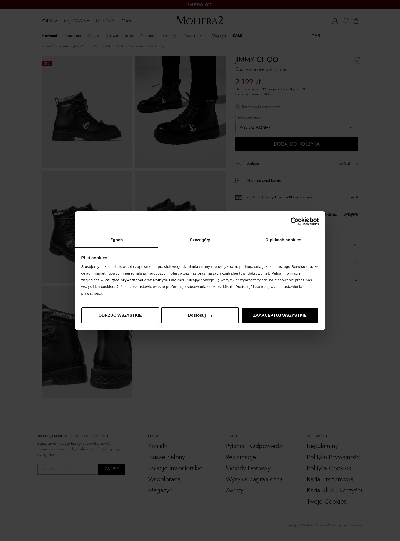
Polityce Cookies (168, 280)
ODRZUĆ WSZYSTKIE (120, 315)
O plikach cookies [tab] (283, 239)
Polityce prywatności (123, 280)
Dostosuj (200, 315)
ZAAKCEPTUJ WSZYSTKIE (280, 315)
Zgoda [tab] (116, 239)
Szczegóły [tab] (200, 239)
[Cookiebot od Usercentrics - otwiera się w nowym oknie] (294, 221)
